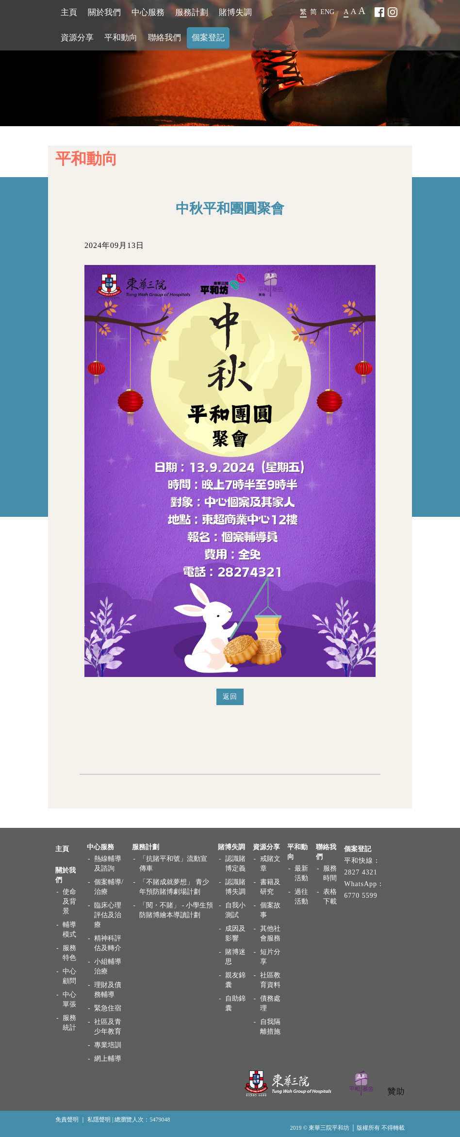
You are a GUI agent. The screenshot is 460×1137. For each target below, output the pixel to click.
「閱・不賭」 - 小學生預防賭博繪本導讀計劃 (176, 910)
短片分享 (270, 956)
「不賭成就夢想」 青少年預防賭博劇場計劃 (174, 886)
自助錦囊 (235, 1003)
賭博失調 (235, 12)
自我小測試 (235, 910)
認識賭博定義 (235, 863)
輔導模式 (69, 929)
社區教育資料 (270, 980)
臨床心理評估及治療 (107, 915)
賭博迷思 (235, 956)
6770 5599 (361, 895)
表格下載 (330, 896)
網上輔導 (107, 1058)
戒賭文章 (270, 863)
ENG (327, 12)
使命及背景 (69, 901)
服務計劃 (191, 12)
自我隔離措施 (270, 1026)
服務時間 (330, 873)
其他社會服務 (270, 933)
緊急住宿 (107, 1008)
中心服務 (147, 12)
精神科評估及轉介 (107, 943)
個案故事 (270, 910)
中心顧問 (69, 976)
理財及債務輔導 (107, 989)
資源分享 (77, 37)
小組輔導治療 (107, 966)
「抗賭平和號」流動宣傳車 (173, 863)
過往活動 (301, 896)
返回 (230, 696)
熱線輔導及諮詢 (107, 863)
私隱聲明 (99, 1119)
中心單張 (69, 999)
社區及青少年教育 (107, 1026)
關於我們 (104, 12)
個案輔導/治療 (108, 886)
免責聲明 (67, 1119)
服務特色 (69, 952)
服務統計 (69, 1022)
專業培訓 (107, 1045)
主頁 (69, 12)
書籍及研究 (270, 886)
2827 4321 (361, 872)
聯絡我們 (164, 37)
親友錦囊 (235, 980)
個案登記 (208, 37)
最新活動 (301, 873)
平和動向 (120, 37)
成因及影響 (235, 933)
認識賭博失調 (235, 886)
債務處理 (270, 1003)
